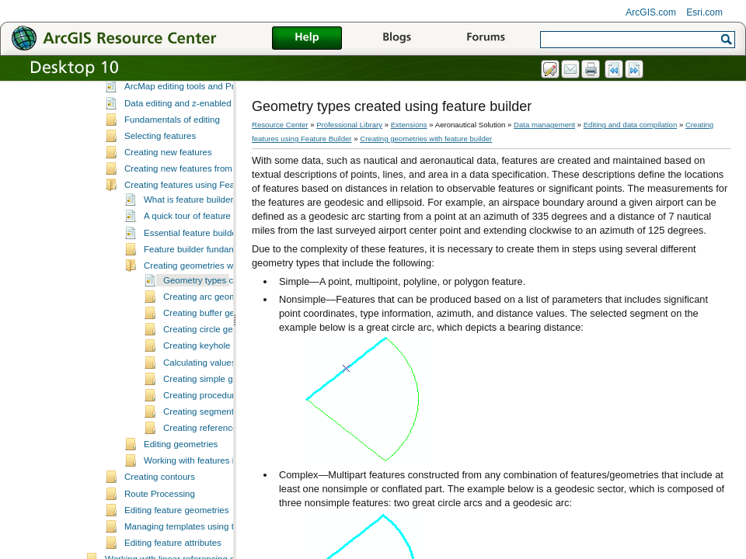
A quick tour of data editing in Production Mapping (223, 86)
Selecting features (160, 168)
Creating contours (159, 509)
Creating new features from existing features (212, 201)
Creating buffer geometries (216, 345)
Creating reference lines (210, 460)
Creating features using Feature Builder (202, 217)
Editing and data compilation (631, 124)
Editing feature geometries (176, 542)
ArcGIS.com (651, 12)
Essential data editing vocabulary (189, 102)
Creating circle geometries (215, 361)
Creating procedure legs (211, 427)
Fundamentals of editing (172, 152)
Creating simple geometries (217, 411)
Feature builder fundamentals (202, 281)
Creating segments (201, 444)
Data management (544, 124)
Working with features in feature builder (221, 493)
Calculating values (199, 395)
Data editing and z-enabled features (195, 136)
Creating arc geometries (211, 329)
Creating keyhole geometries (220, 378)
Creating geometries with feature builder (223, 298)
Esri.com (704, 12)
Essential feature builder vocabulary (214, 265)
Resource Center (280, 124)
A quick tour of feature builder (202, 248)
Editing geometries (181, 476)
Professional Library (349, 124)
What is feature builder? (191, 232)
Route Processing (159, 526)
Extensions (409, 124)
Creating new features (168, 184)
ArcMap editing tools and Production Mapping (214, 118)
